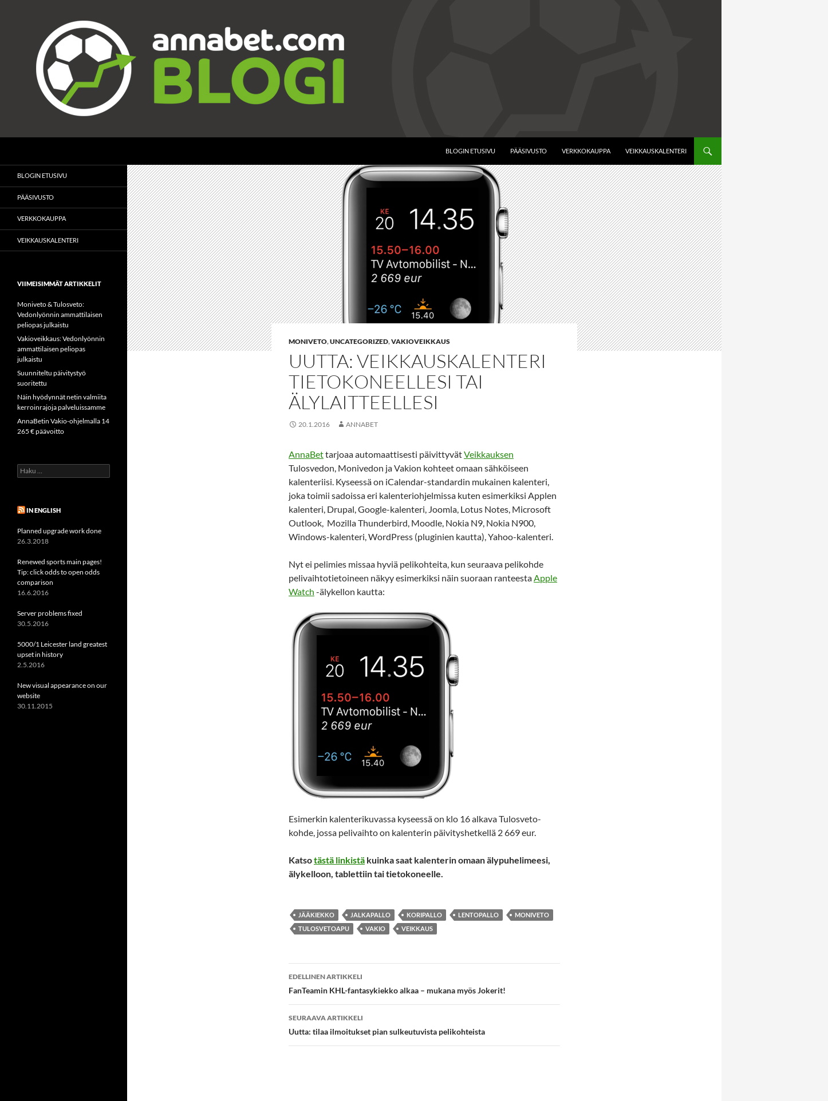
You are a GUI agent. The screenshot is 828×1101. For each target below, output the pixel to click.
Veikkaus (417, 928)
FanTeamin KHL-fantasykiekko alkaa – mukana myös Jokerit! (424, 982)
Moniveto (308, 341)
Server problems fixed (49, 613)
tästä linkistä (339, 859)
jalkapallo (370, 914)
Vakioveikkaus (420, 341)
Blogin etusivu (470, 151)
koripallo (424, 914)
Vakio (375, 928)
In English (43, 510)
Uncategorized (359, 341)
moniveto (532, 914)
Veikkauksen (489, 454)
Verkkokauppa (586, 151)
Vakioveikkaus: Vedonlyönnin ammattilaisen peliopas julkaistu (61, 348)
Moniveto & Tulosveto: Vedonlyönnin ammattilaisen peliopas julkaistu (59, 314)
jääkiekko (316, 914)
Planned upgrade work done (59, 530)
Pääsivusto (528, 151)
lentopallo (478, 914)
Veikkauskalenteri (656, 151)
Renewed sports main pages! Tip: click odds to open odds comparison (59, 572)
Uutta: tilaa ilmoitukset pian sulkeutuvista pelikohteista (424, 1023)
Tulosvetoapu (323, 928)
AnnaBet (362, 424)
